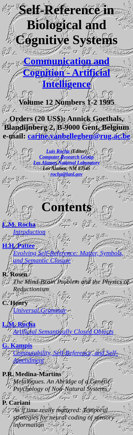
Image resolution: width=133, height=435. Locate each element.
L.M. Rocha (18, 224)
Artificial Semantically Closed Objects (63, 331)
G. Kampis (17, 345)
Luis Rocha (58, 151)
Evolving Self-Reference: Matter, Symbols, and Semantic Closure (68, 256)
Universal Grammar (39, 310)
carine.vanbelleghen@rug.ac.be (79, 136)
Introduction (29, 231)
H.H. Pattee (18, 245)
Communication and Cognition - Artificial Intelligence (66, 72)
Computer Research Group (66, 157)
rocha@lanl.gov (66, 174)
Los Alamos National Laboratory (66, 162)
